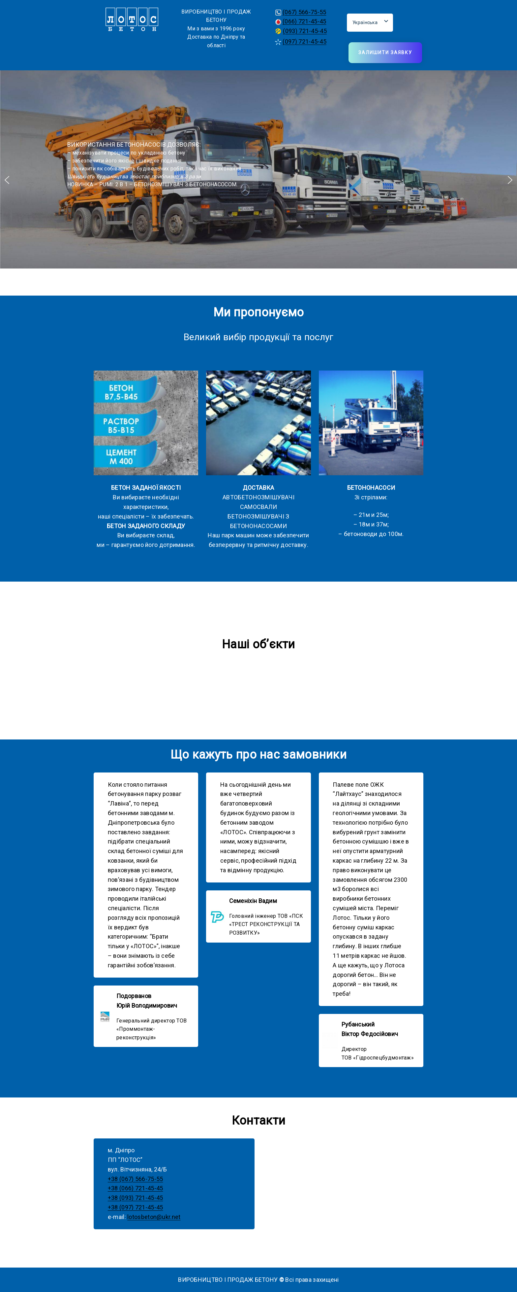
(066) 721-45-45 (304, 21)
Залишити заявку (385, 52)
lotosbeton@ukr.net (153, 1216)
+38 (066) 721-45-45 (135, 1188)
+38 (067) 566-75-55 (135, 1178)
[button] (7, 180)
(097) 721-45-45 (304, 41)
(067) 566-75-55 (304, 12)
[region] (258, 180)
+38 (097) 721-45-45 (135, 1207)
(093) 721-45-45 (305, 30)
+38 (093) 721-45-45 (135, 1197)
